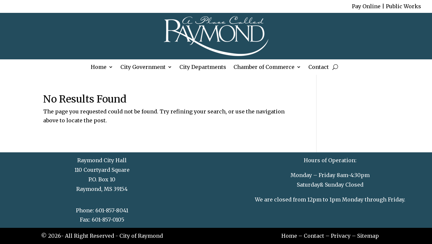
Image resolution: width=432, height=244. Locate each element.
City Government (143, 67)
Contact (318, 67)
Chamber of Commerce (263, 67)
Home (99, 67)
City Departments (202, 67)
